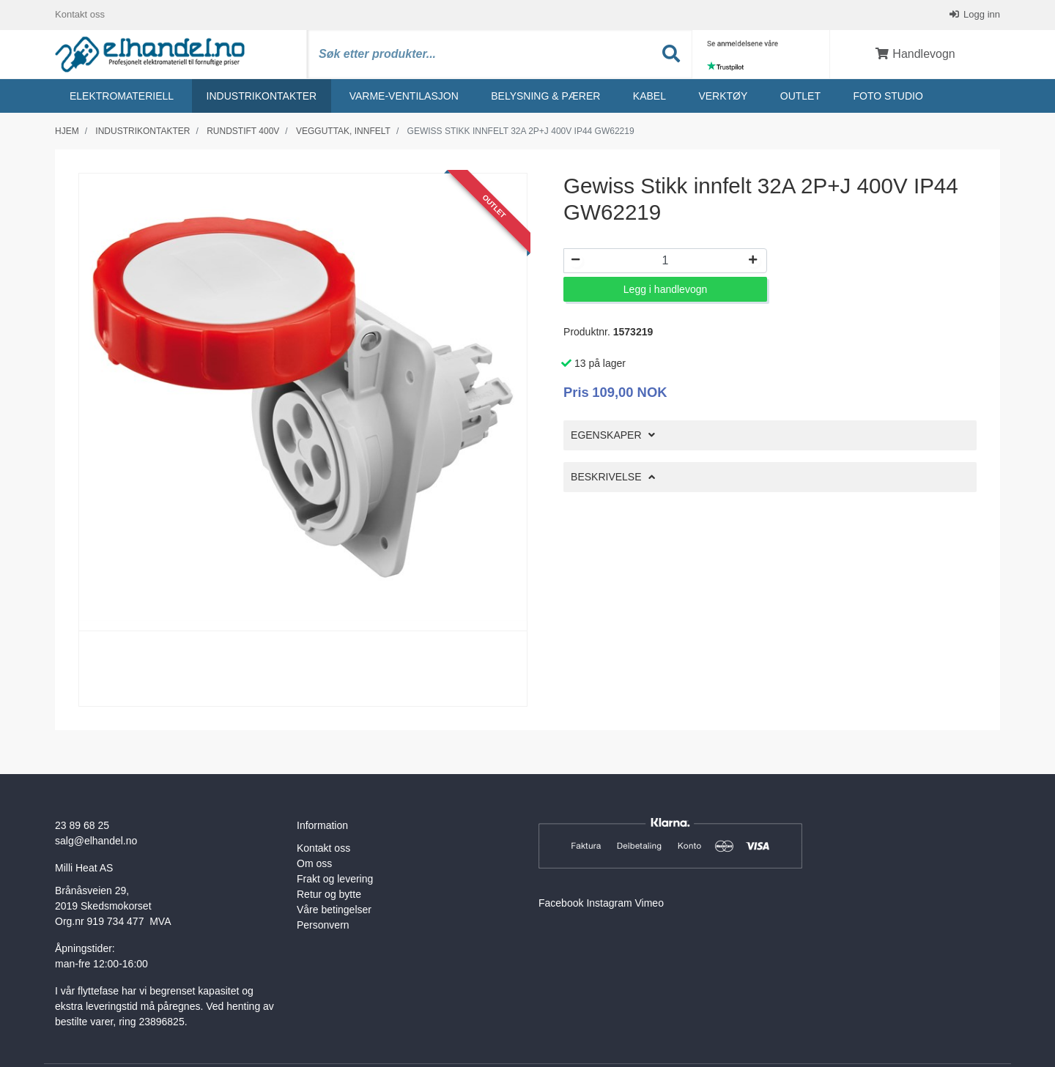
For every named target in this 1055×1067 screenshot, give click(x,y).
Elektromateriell (122, 96)
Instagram (609, 903)
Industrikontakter (262, 96)
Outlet (800, 96)
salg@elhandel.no (96, 841)
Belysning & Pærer (545, 96)
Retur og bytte (329, 894)
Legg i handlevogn (665, 289)
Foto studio (887, 96)
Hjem (67, 131)
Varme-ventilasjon (404, 96)
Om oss (314, 863)
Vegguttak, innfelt (343, 131)
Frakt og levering (335, 879)
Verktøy (722, 96)
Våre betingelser (334, 909)
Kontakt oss (80, 14)
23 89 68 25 (82, 825)
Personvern (323, 925)
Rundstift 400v (243, 131)
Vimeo (649, 903)
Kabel (649, 96)
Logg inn (981, 14)
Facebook (560, 903)
